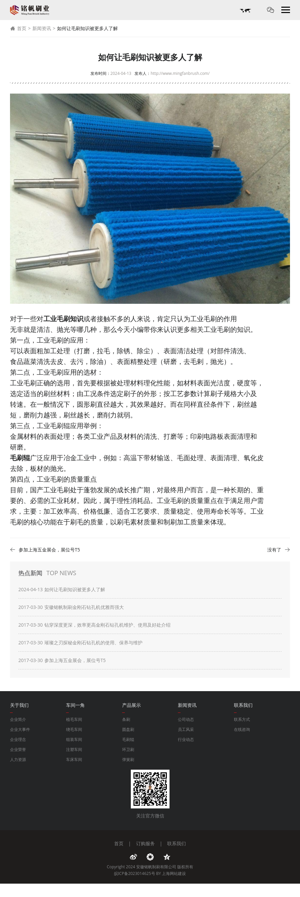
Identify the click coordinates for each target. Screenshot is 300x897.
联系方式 (242, 719)
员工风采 (186, 729)
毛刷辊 (128, 739)
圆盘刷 (128, 729)
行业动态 (186, 739)
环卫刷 (128, 749)
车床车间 (74, 759)
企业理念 (18, 739)
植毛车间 (74, 719)
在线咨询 (242, 729)
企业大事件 (20, 729)
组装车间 (74, 739)
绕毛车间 (74, 729)
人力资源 (18, 759)
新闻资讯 (41, 28)
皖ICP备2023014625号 (134, 873)
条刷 (126, 719)
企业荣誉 (18, 749)
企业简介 (18, 719)
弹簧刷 (128, 759)
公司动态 (186, 719)
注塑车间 (74, 749)
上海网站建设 (174, 873)
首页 (18, 28)
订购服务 (145, 843)
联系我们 (176, 843)
